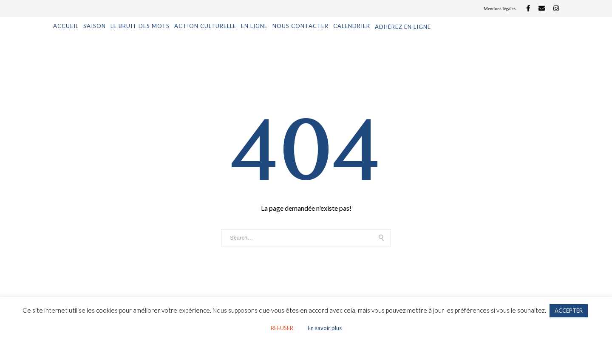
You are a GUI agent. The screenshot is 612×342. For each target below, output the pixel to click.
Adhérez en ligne (403, 26)
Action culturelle (205, 26)
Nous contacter (300, 26)
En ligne (254, 26)
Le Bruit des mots (140, 26)
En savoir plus (325, 328)
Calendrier (351, 26)
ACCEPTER (569, 310)
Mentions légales (500, 8)
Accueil (66, 26)
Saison (94, 26)
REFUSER (282, 328)
